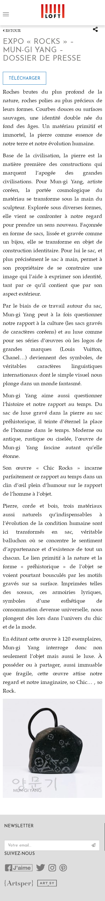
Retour (12, 31)
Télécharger (24, 79)
